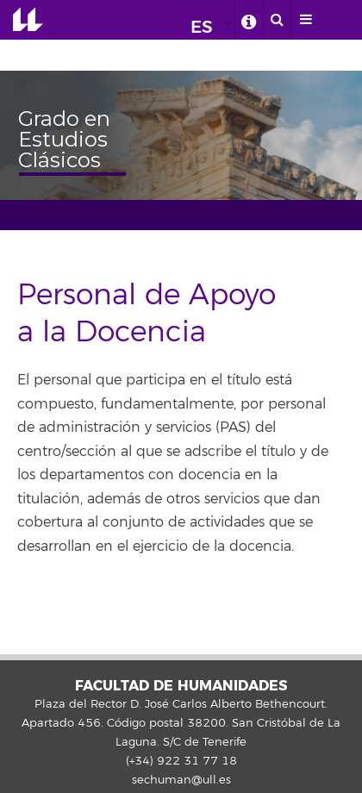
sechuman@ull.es (181, 780)
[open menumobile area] (305, 20)
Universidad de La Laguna (28, 20)
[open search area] (276, 20)
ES (201, 27)
